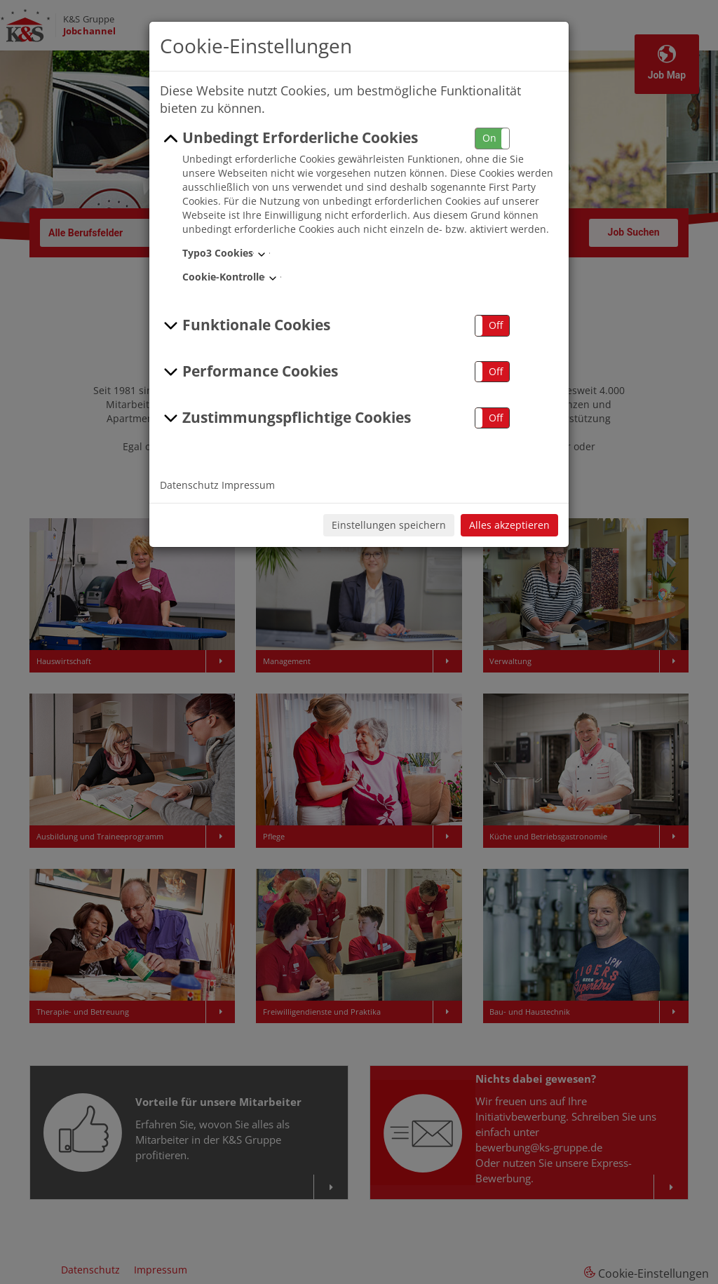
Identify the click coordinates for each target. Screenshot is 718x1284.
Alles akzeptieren (509, 525)
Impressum (248, 485)
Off (496, 325)
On (489, 137)
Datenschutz (189, 485)
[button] (492, 138)
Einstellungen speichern (389, 525)
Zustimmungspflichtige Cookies (285, 417)
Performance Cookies (249, 371)
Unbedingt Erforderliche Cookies (289, 138)
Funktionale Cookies (245, 325)
